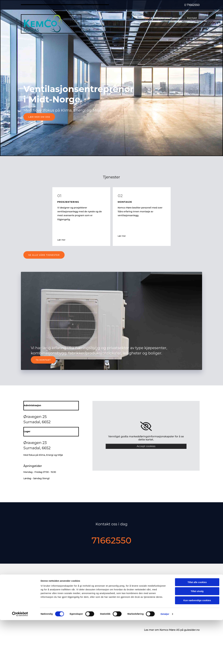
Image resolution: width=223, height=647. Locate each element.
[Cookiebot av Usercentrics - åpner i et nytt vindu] (20, 641)
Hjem (150, 17)
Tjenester (177, 17)
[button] (39, 117)
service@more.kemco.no (37, 597)
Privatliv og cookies (169, 601)
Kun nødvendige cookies (197, 627)
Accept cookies (146, 446)
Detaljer (165, 641)
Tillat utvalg (197, 618)
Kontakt (192, 17)
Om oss (162, 17)
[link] (146, 426)
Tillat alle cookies (197, 609)
